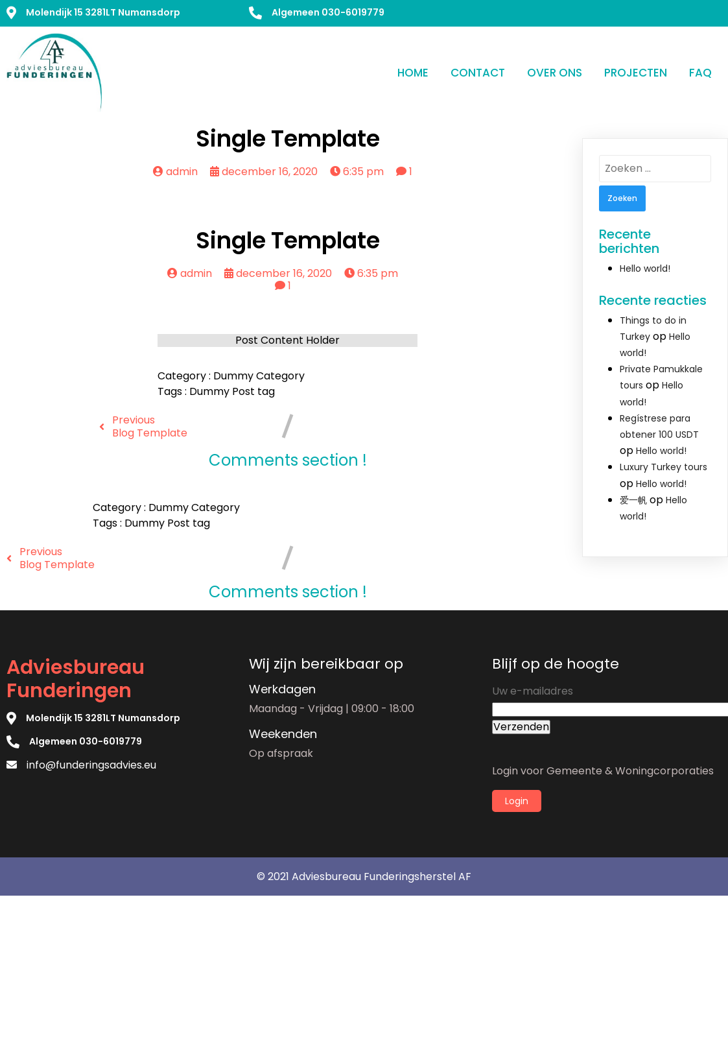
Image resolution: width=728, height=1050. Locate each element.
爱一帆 (633, 500)
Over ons (554, 72)
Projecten (635, 72)
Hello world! (645, 268)
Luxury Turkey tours (663, 466)
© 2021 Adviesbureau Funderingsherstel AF (364, 876)
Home (413, 72)
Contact (478, 72)
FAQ (700, 72)
